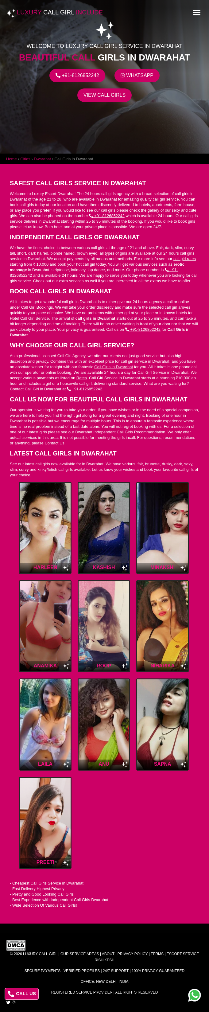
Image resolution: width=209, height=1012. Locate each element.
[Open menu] (197, 12)
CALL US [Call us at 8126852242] (22, 994)
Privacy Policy (133, 954)
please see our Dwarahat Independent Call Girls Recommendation (106, 432)
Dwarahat (42, 159)
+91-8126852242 (77, 75)
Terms (157, 954)
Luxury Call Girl (40, 954)
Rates (81, 378)
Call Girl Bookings (37, 307)
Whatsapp (137, 75)
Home (11, 159)
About (108, 954)
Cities (25, 159)
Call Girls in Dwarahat (113, 367)
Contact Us (54, 443)
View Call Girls (104, 95)
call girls (108, 210)
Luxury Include (60, 12)
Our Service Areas (79, 954)
